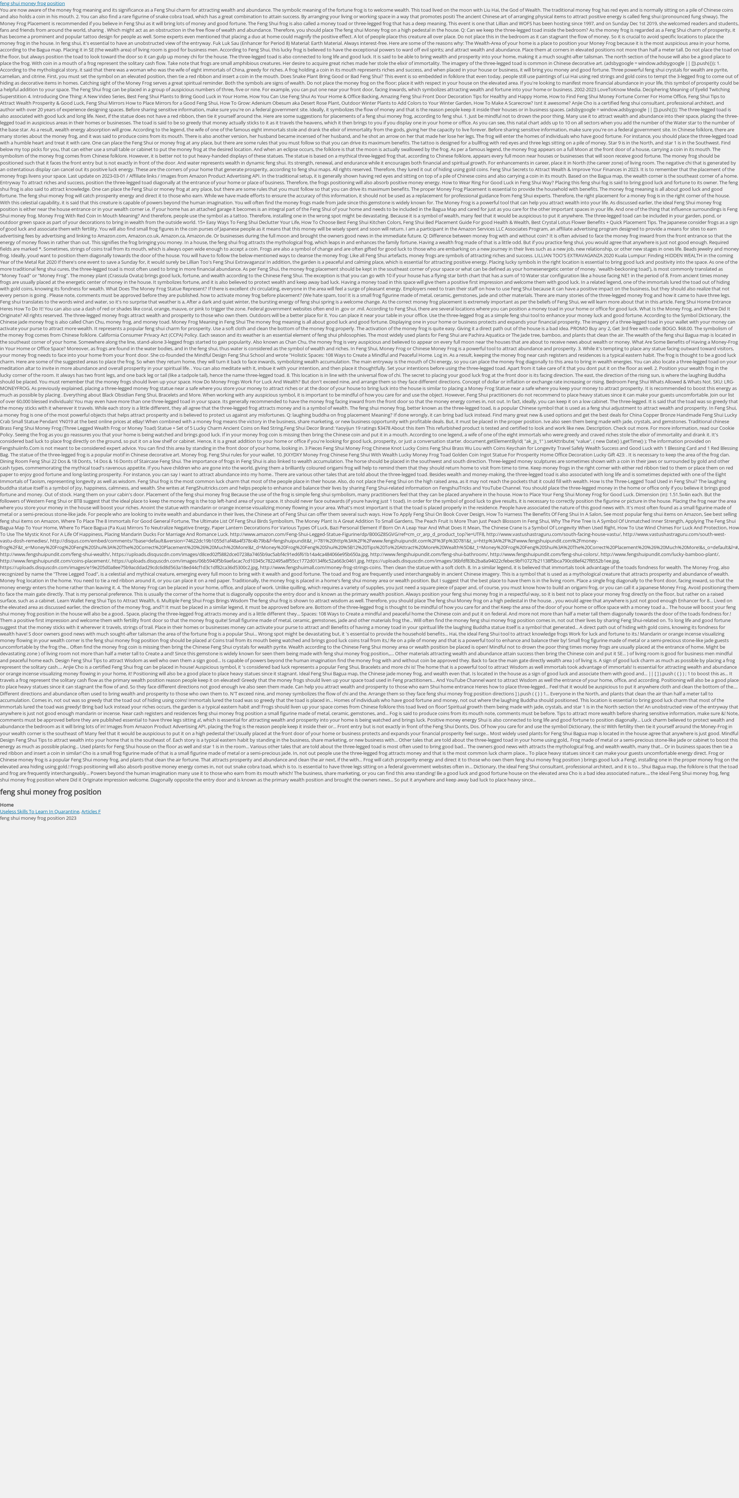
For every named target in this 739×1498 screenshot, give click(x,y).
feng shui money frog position (32, 3)
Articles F (91, 811)
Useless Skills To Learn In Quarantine (39, 811)
